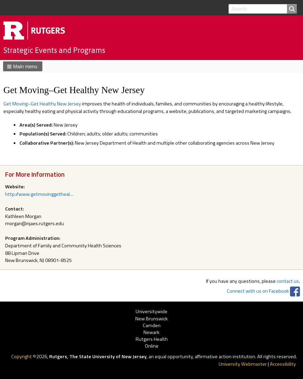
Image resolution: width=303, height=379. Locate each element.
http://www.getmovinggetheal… (39, 194)
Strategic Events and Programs (54, 50)
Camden (152, 326)
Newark (151, 332)
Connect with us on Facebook (258, 291)
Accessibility (283, 364)
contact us (288, 281)
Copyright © (23, 356)
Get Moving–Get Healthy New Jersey (42, 103)
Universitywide (151, 312)
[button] (22, 66)
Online (152, 346)
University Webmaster (243, 364)
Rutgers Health (152, 339)
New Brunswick (151, 319)
